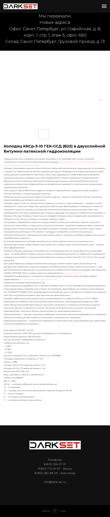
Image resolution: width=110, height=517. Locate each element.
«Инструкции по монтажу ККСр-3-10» (38, 279)
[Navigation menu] (104, 6)
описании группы (72, 273)
